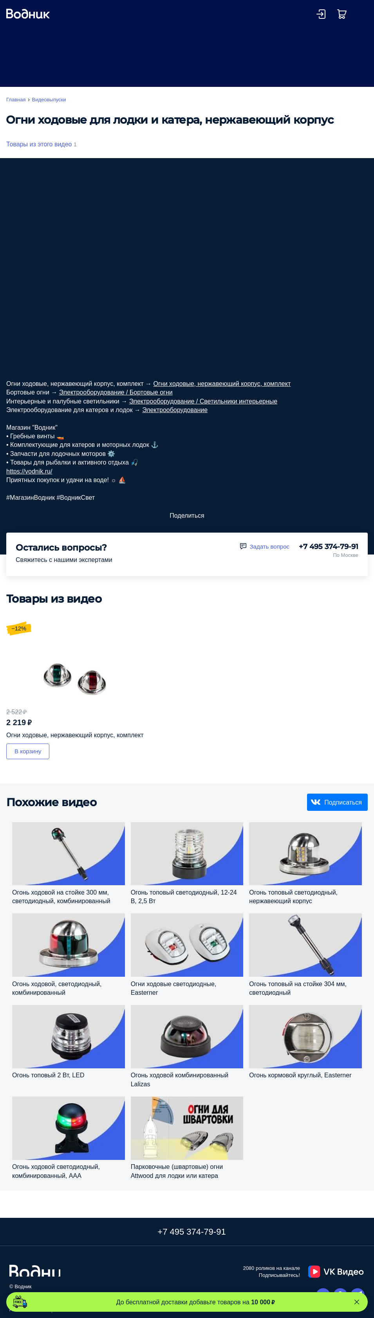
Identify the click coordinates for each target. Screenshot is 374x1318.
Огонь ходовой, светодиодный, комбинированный (56, 988)
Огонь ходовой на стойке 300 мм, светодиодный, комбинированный (61, 896)
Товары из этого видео (39, 144)
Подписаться (343, 802)
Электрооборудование (175, 409)
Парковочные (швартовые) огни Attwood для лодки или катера (177, 1171)
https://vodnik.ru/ (29, 471)
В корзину (27, 751)
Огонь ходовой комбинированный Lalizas (180, 1079)
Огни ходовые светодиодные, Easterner (174, 988)
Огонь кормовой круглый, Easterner (300, 1075)
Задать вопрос (269, 546)
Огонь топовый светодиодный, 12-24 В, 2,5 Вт (184, 896)
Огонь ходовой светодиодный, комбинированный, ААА (56, 1171)
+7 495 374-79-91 (328, 546)
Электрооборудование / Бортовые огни (116, 392)
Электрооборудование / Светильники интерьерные (203, 401)
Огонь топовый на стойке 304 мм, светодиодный (298, 988)
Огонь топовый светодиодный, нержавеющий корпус (293, 896)
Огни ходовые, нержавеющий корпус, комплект (222, 383)
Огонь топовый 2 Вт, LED (48, 1075)
